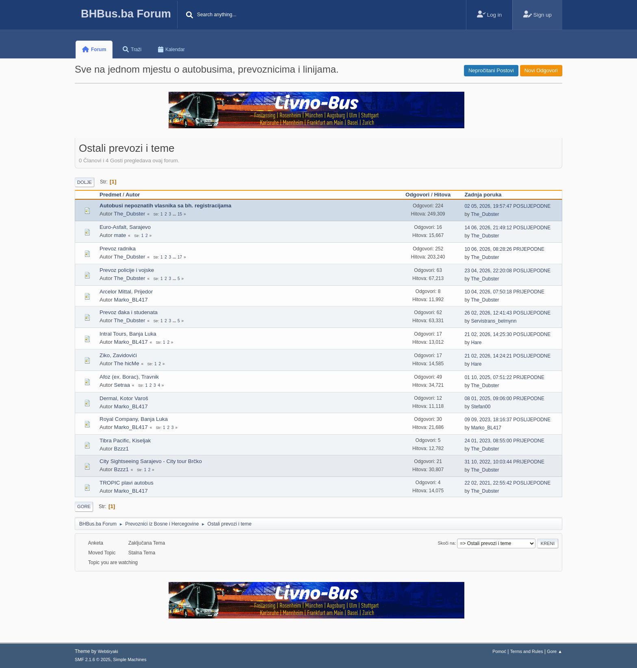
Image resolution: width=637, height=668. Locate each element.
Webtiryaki (108, 651)
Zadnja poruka (486, 195)
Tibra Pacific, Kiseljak (125, 440)
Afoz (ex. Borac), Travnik (129, 377)
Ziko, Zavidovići (118, 355)
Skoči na (446, 543)
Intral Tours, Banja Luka (128, 334)
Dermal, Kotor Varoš (124, 398)
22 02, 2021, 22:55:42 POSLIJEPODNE (507, 483)
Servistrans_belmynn (493, 321)
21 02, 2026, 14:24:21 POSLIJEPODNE (507, 356)
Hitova (442, 195)
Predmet (110, 195)
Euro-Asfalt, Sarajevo (125, 227)
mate (120, 235)
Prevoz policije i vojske (127, 270)
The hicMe (126, 363)
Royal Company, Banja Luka (134, 419)
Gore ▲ (554, 651)
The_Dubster (129, 214)
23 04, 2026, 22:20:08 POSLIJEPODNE (507, 271)
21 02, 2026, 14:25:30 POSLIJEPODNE (507, 334)
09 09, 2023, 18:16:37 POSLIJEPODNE (507, 419)
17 (180, 257)
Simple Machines (129, 659)
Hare (476, 342)
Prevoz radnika (118, 249)
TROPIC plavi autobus (127, 483)
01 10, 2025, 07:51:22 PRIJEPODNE (504, 377)
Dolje (84, 182)
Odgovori (417, 195)
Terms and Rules (526, 651)
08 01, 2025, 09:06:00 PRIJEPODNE (504, 398)
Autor (133, 195)
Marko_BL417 (131, 300)
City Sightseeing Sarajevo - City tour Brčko (151, 461)
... (175, 214)
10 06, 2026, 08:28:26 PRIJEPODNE (504, 249)
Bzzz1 (121, 449)
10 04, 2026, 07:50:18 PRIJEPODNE (504, 292)
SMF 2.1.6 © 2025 (92, 659)
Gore (84, 506)
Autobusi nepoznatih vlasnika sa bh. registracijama (165, 206)
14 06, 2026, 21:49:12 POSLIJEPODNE (507, 228)
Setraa (122, 385)
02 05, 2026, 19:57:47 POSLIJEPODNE (507, 206)
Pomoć (499, 651)
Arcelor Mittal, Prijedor (126, 292)
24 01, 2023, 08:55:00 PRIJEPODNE (504, 441)
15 (180, 214)
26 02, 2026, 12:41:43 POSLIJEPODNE (507, 313)
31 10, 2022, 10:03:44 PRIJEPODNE (504, 462)
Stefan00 (480, 406)
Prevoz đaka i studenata (129, 312)
